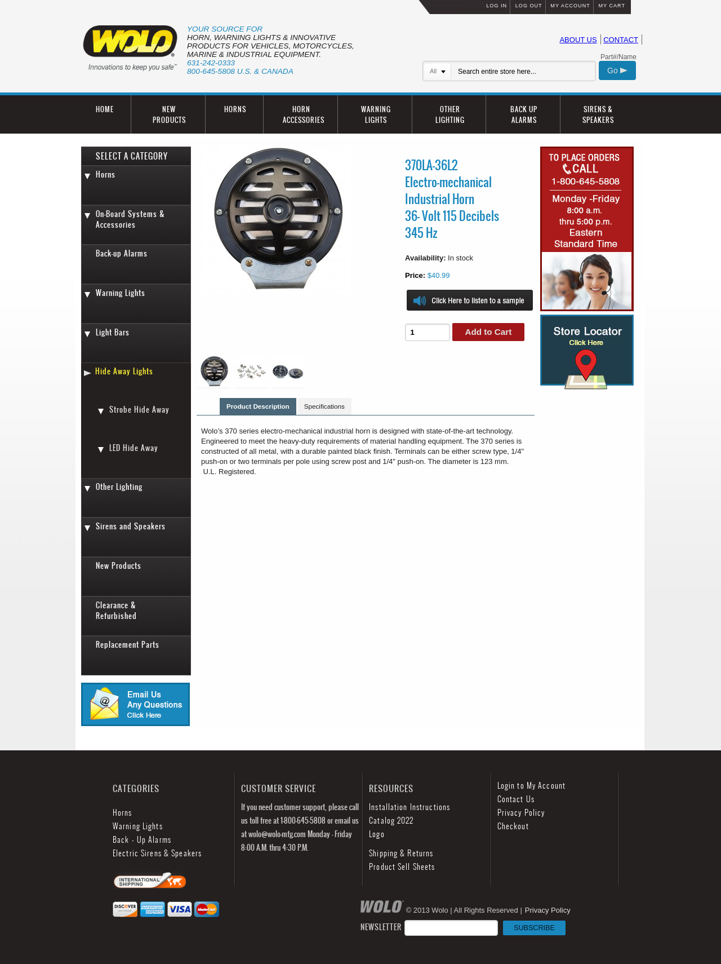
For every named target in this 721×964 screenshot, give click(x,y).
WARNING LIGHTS (376, 114)
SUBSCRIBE (534, 928)
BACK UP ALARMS (523, 114)
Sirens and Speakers (131, 526)
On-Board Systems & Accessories (130, 219)
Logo (376, 834)
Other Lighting (119, 486)
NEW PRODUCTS (169, 114)
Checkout (513, 826)
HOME (105, 109)
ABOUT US (578, 40)
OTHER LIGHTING (450, 114)
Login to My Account (531, 785)
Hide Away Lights (124, 371)
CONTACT (620, 40)
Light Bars (113, 332)
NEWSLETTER (463, 927)
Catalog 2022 (391, 820)
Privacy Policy (521, 813)
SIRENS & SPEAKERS (598, 114)
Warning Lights (120, 293)
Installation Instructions (409, 807)
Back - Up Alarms (142, 840)
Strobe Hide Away (139, 409)
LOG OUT (528, 5)
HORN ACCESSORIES (303, 114)
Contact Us (516, 799)
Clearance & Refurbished (116, 610)
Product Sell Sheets (402, 867)
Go (617, 70)
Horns (105, 174)
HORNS (235, 109)
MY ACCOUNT (570, 5)
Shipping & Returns (401, 853)
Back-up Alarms (122, 253)
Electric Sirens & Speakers (157, 853)
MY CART (611, 5)
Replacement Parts (127, 644)
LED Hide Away (133, 448)
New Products (118, 565)
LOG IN (496, 5)
